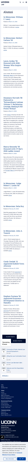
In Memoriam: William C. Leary (13, 18)
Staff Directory (4, 403)
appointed (17, 272)
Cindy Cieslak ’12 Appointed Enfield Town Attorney (14, 263)
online (17, 27)
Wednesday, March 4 (9, 75)
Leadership (3, 394)
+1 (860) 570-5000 (9, 435)
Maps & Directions (5, 395)
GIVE (2, 384)
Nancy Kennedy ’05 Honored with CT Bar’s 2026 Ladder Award (13, 149)
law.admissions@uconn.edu (11, 437)
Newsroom (3, 412)
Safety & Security (5, 440)
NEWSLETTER (4, 387)
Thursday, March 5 (10, 170)
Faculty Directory (5, 404)
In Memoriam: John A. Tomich (13, 232)
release (9, 115)
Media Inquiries (4, 413)
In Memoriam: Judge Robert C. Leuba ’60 (12, 184)
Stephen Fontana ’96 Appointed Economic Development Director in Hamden (14, 299)
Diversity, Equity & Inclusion (7, 397)
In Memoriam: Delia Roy (14, 206)
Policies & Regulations (6, 398)
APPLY (2, 386)
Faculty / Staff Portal (5, 407)
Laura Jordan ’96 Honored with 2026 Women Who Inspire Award (12, 64)
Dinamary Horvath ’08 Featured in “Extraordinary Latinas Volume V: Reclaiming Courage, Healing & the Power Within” (13, 103)
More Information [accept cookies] (10, 459)
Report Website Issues (6, 415)
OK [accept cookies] (21, 458)
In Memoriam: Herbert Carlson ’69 (13, 39)
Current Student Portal (6, 406)
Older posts (9, 337)
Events (2, 392)
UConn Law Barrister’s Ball (14, 362)
